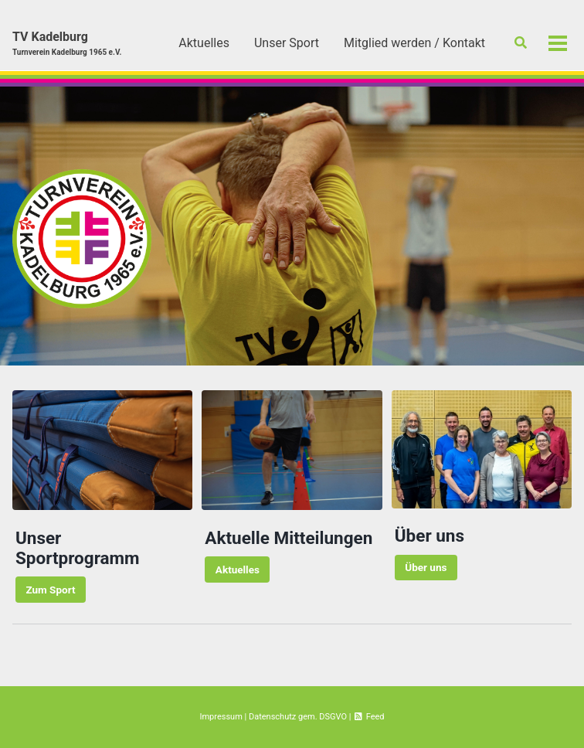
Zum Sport (50, 589)
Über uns (425, 567)
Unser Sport (286, 43)
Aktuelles (203, 43)
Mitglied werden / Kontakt (414, 43)
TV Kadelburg (66, 43)
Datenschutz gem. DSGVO (298, 717)
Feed (368, 717)
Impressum (220, 717)
